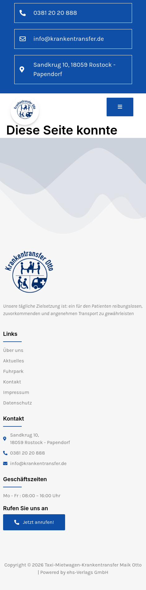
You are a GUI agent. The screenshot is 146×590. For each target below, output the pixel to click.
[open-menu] (120, 107)
